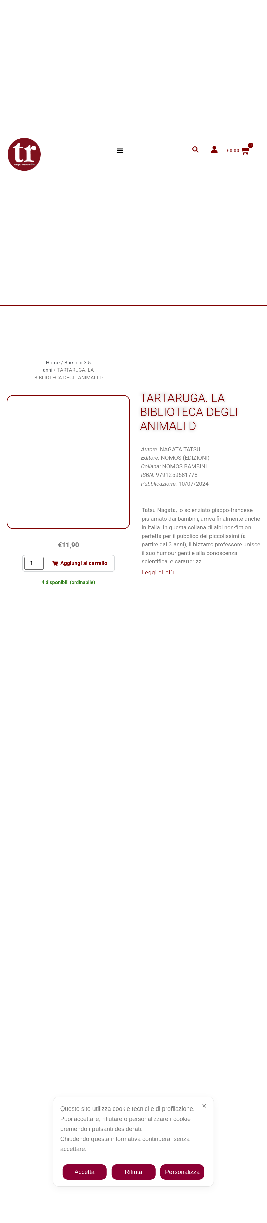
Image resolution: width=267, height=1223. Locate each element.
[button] (120, 150)
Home (53, 363)
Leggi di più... (160, 572)
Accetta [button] (85, 1172)
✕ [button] (204, 1106)
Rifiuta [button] (133, 1172)
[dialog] (133, 1141)
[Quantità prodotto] (34, 563)
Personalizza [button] (182, 1172)
